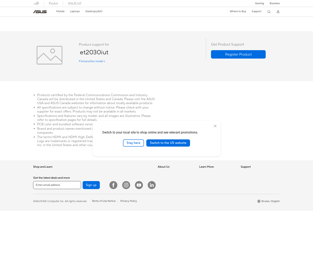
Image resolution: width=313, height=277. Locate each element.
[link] (40, 11)
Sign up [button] (91, 251)
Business (275, 3)
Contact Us (247, 197)
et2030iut (42, 20)
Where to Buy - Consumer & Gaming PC (215, 180)
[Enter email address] (57, 251)
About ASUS (165, 173)
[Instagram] (126, 251)
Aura (202, 212)
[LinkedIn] (152, 251)
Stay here (133, 143)
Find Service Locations (254, 185)
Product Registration (253, 191)
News (161, 179)
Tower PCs (122, 185)
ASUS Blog (205, 200)
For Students (82, 185)
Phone (37, 179)
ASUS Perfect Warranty (254, 215)
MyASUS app (249, 221)
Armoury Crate (208, 206)
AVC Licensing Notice (212, 194)
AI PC (202, 173)
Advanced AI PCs (209, 188)
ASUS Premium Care (253, 209)
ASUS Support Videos (254, 227)
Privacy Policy (128, 267)
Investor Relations (168, 191)
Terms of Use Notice (104, 267)
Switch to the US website (168, 143)
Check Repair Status (253, 179)
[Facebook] (113, 251)
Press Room (165, 197)
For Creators (82, 179)
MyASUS (246, 233)
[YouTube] (139, 251)
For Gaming (81, 191)
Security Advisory (251, 203)
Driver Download (251, 173)
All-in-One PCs (124, 179)
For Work (79, 173)
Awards (162, 185)
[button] (259, 3)
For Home (39, 191)
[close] (215, 126)
